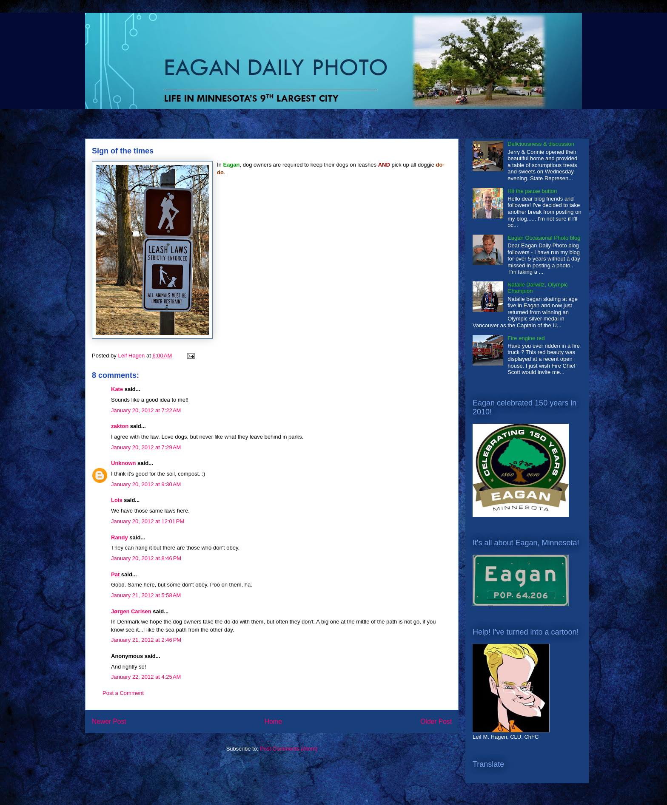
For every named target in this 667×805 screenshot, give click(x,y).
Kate (117, 389)
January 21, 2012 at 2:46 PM (146, 640)
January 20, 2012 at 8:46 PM (146, 558)
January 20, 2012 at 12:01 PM (147, 521)
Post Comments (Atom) (288, 748)
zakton (119, 426)
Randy (119, 537)
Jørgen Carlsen (131, 611)
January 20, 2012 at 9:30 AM (146, 484)
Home (273, 721)
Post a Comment (123, 693)
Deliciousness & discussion (540, 144)
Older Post (436, 721)
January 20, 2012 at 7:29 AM (146, 447)
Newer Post (109, 721)
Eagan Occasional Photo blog (543, 238)
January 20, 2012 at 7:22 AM (146, 410)
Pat (115, 574)
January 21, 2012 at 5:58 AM (146, 595)
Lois (117, 500)
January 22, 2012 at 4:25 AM (146, 677)
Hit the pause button (532, 191)
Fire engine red (525, 338)
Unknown (123, 463)
